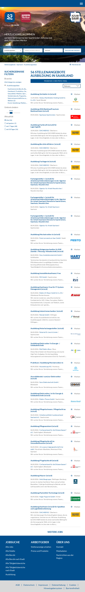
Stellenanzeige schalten (41, 547)
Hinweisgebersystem (53, 588)
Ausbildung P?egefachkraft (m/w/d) (44, 460)
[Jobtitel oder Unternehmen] (32, 50)
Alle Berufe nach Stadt (15, 559)
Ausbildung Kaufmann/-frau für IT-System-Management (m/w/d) (47, 288)
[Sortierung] (69, 86)
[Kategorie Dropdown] (20, 50)
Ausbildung (10, 574)
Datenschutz (29, 585)
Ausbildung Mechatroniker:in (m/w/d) (45, 234)
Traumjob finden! (72, 50)
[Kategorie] (10, 50)
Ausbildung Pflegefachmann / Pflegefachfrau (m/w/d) (48, 410)
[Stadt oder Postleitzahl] (53, 50)
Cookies (72, 585)
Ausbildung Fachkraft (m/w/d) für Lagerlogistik (44, 126)
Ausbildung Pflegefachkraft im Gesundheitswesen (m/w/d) (42, 442)
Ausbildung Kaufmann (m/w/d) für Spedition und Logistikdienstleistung (48, 508)
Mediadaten (61, 551)
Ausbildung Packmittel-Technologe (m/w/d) (47, 493)
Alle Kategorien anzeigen (12, 82)
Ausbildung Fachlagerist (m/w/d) (43, 161)
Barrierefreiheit (72, 588)
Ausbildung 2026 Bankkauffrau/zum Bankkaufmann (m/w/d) (45, 110)
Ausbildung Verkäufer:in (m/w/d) (43, 94)
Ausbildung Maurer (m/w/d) (41, 475)
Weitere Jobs (55, 532)
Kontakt (59, 547)
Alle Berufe (10, 555)
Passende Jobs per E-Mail (55, 81)
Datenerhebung (58, 585)
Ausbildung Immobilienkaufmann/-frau (46, 273)
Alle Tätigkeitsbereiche (15, 563)
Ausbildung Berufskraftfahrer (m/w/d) (46, 144)
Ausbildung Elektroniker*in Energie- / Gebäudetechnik (45, 344)
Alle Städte (10, 551)
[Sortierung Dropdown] (78, 86)
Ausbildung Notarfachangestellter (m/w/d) (47, 328)
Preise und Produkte (39, 551)
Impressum (43, 585)
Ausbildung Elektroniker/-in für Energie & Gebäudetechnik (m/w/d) (47, 394)
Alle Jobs (9, 547)
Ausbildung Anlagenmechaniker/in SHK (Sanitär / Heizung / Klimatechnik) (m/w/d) (47, 250)
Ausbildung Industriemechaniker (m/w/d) (47, 311)
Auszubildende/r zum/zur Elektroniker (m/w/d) (46, 377)
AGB (18, 585)
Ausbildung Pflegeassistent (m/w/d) (44, 426)
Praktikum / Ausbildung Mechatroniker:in (47, 363)
